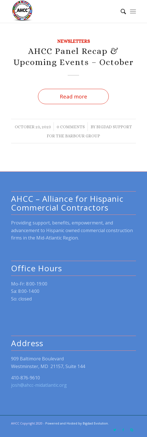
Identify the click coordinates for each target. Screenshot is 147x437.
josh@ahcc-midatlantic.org (39, 385)
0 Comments (71, 126)
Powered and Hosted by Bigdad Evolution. (77, 423)
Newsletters (73, 41)
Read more (73, 96)
